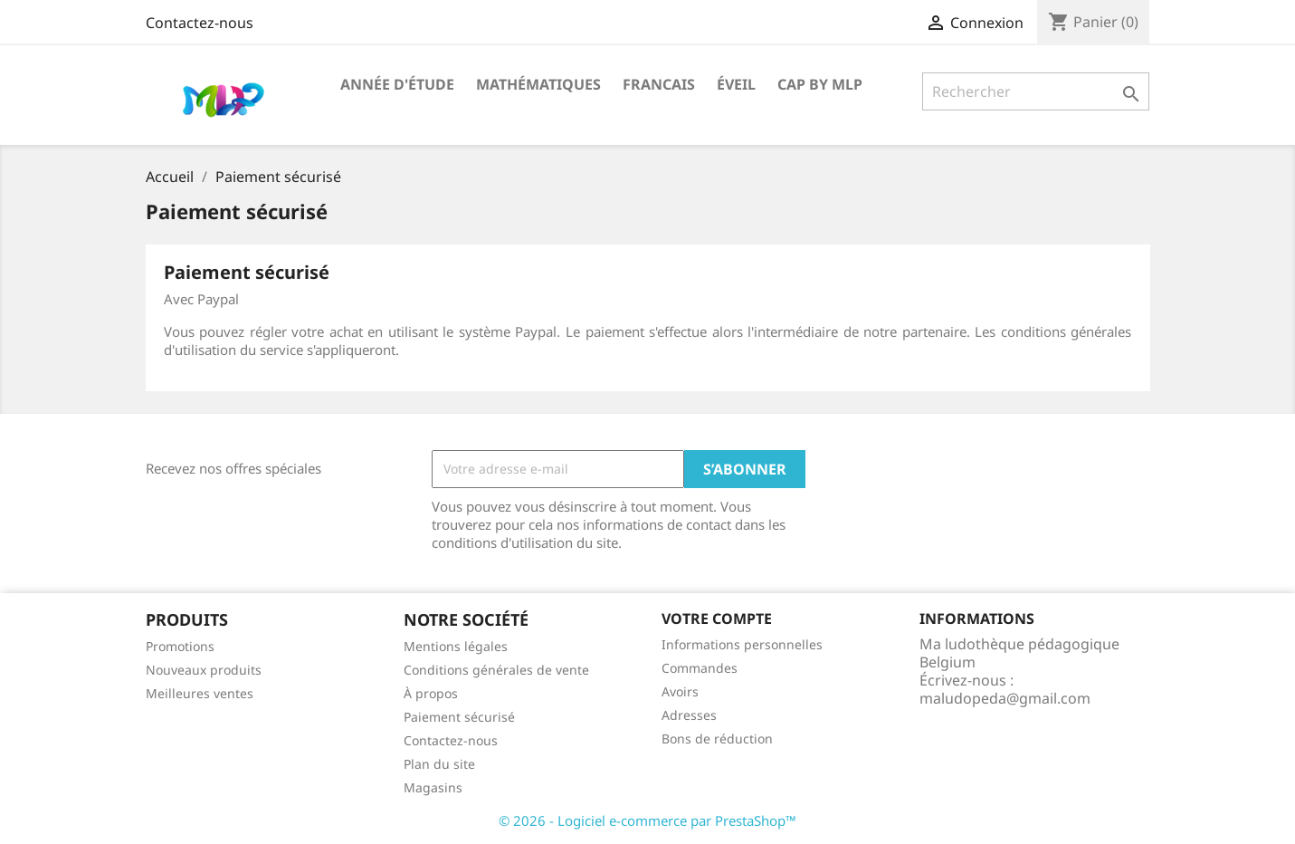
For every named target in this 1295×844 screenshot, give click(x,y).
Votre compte (717, 618)
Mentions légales (456, 646)
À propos (431, 693)
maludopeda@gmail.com (1004, 698)
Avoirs (680, 691)
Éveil (736, 84)
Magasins (433, 787)
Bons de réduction (717, 738)
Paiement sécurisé (459, 716)
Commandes (700, 667)
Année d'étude (397, 84)
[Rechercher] (1035, 91)
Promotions (180, 646)
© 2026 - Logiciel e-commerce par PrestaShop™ (647, 820)
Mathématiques (538, 84)
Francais (659, 84)
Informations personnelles (742, 644)
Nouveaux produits (204, 669)
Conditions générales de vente (496, 669)
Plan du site (439, 763)
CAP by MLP (819, 84)
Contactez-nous (199, 23)
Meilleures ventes (199, 693)
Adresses (689, 715)
